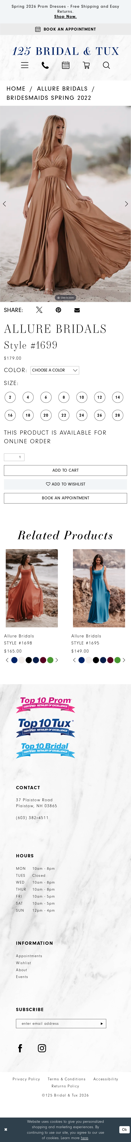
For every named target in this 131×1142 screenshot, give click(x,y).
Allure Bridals (62, 88)
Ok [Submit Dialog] (124, 1129)
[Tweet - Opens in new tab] (39, 310)
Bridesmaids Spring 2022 (48, 97)
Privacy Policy (26, 1079)
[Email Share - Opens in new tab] (77, 310)
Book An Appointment (65, 498)
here (84, 1138)
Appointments (29, 956)
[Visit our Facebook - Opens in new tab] (20, 1049)
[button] (24, 65)
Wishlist (23, 963)
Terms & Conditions (67, 1079)
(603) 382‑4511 (32, 817)
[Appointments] (65, 29)
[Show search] (106, 65)
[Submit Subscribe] (101, 1023)
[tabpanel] (65, 204)
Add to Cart (65, 470)
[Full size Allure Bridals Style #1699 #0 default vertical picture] (65, 204)
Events (22, 977)
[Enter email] (61, 1023)
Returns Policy (65, 1086)
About (21, 970)
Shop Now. (65, 16)
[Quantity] (14, 457)
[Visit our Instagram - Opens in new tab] (42, 1049)
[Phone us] (45, 65)
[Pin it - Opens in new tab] (58, 310)
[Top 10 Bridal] (45, 751)
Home (16, 88)
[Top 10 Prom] (45, 705)
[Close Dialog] (5, 1129)
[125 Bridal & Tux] (65, 51)
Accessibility (105, 1079)
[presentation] (32, 588)
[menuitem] (24, 65)
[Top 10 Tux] (45, 728)
